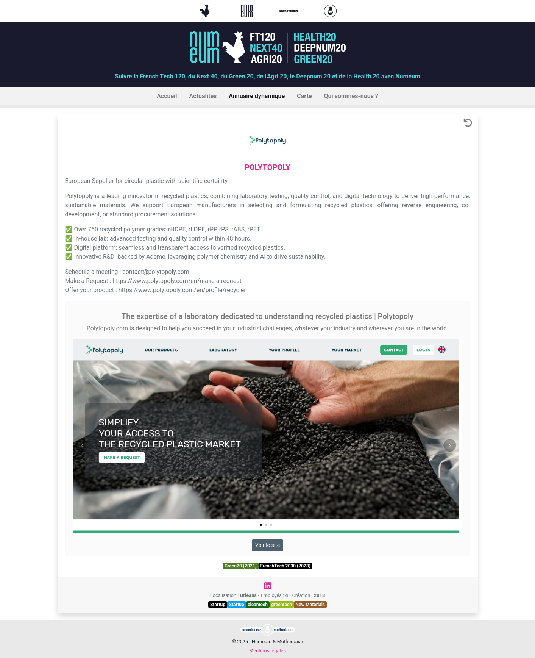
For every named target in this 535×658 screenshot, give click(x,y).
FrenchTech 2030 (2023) (285, 566)
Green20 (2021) (241, 566)
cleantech (258, 604)
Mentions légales (267, 650)
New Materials (310, 604)
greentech (281, 604)
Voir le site (267, 545)
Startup (217, 604)
